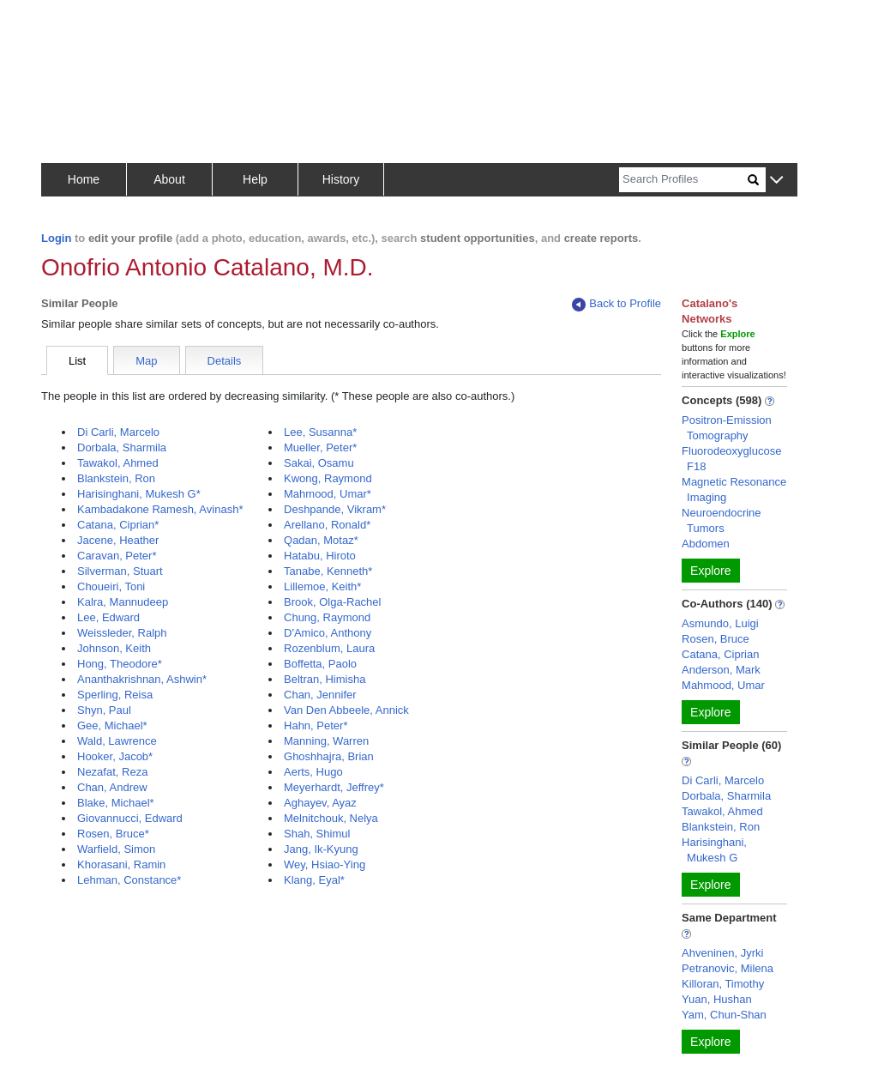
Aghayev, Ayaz (320, 802)
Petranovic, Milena (727, 968)
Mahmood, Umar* (327, 493)
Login (56, 238)
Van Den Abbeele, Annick (346, 710)
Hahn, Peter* (315, 725)
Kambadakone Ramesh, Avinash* (160, 509)
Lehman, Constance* (129, 879)
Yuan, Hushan (717, 999)
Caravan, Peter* (117, 555)
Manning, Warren (326, 740)
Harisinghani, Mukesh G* (139, 493)
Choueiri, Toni (111, 586)
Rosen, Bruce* (113, 833)
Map (146, 360)
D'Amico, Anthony (327, 632)
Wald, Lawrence (117, 740)
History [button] (341, 179)
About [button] (169, 179)
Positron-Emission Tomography (727, 428)
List (77, 360)
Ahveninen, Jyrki (722, 952)
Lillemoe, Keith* (322, 586)
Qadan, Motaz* (321, 540)
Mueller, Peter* (320, 447)
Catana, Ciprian (720, 654)
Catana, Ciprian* (118, 524)
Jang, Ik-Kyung (321, 849)
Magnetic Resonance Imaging (734, 489)
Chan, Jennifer (320, 694)
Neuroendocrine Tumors (721, 520)
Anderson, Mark (721, 669)
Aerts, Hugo (313, 771)
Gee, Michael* (112, 725)
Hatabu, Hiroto (320, 555)
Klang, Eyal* (314, 879)
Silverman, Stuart (120, 571)
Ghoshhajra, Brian (329, 756)
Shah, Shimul (317, 833)
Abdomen (706, 543)
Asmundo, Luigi (720, 623)
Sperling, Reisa (115, 694)
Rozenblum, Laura (329, 648)
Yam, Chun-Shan (724, 1014)
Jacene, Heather (118, 540)
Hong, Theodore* (119, 663)
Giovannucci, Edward (130, 818)
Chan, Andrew (112, 787)
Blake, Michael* (115, 802)
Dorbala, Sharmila (121, 447)
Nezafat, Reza (112, 771)
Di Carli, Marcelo (118, 432)
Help (255, 179)
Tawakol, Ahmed (118, 462)
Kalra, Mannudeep (122, 601)
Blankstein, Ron (116, 478)
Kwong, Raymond (328, 478)
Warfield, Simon (116, 849)
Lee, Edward (108, 617)
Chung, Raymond (327, 617)
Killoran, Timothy (723, 983)
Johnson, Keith (114, 648)
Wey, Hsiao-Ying (324, 864)
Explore (710, 570)
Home (83, 179)
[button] (776, 180)
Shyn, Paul (104, 710)
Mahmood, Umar (723, 685)
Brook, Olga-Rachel (332, 601)
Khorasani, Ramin (121, 864)
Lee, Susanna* (320, 432)
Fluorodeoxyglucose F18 (731, 458)
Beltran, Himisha (324, 679)
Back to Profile (616, 304)
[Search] (683, 179)
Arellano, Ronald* (327, 524)
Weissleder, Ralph (122, 632)
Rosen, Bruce (715, 638)
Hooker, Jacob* (115, 756)
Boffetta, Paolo (320, 663)
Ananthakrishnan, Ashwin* (142, 679)
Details (224, 360)
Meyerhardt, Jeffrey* (334, 787)
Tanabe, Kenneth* (328, 571)
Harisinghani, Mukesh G (714, 850)
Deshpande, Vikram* (335, 509)
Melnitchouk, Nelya (331, 818)
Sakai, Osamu (319, 462)
